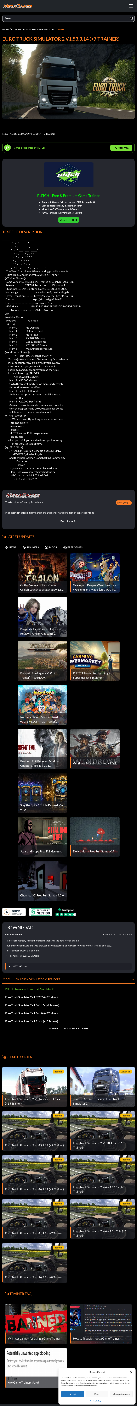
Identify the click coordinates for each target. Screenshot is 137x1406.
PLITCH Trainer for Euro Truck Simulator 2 (29, 989)
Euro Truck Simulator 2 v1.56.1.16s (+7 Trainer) (32, 1005)
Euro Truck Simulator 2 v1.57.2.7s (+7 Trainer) (31, 997)
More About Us (68, 521)
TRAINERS (35, 547)
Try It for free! (121, 147)
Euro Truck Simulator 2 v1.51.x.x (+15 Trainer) (31, 1021)
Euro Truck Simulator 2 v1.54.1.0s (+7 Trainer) (31, 1013)
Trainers (60, 29)
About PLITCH (68, 219)
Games (17, 29)
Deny (96, 1394)
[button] (131, 1372)
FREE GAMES (83, 547)
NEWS (11, 547)
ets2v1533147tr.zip (18, 966)
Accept (72, 1394)
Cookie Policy (95, 1401)
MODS (58, 547)
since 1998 (122, 502)
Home (5, 29)
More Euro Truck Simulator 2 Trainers (68, 1028)
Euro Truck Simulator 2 (38, 29)
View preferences (121, 1394)
